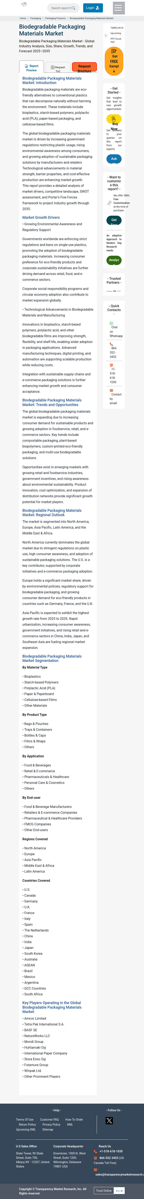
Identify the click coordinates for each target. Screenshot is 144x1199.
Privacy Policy (51, 1124)
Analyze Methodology (114, 261)
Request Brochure (84, 68)
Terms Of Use (25, 1119)
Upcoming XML (26, 1129)
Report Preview (31, 68)
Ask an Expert (115, 160)
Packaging (35, 18)
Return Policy (27, 1124)
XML (70, 1124)
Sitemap (48, 1129)
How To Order (74, 1119)
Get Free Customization (114, 221)
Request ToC (58, 69)
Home (23, 18)
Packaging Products (55, 18)
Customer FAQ (49, 1119)
